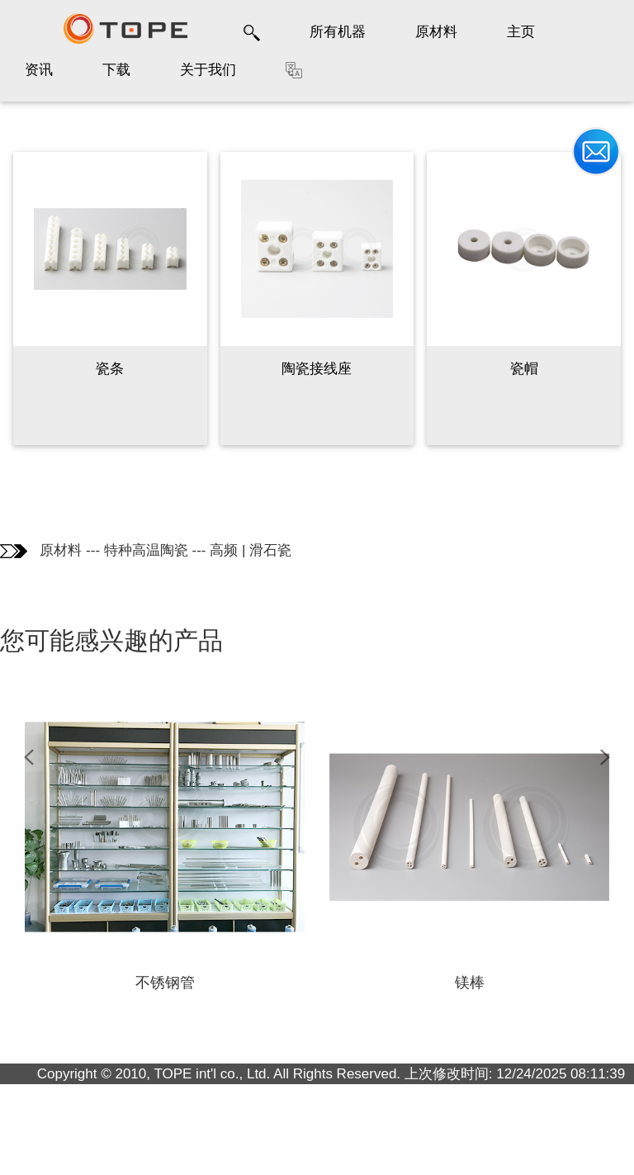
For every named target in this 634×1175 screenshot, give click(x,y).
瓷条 (110, 369)
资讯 (39, 70)
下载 (116, 70)
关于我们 (208, 70)
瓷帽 (524, 369)
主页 (521, 32)
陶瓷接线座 (317, 369)
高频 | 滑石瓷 (250, 550)
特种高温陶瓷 (146, 550)
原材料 (436, 32)
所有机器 (338, 32)
